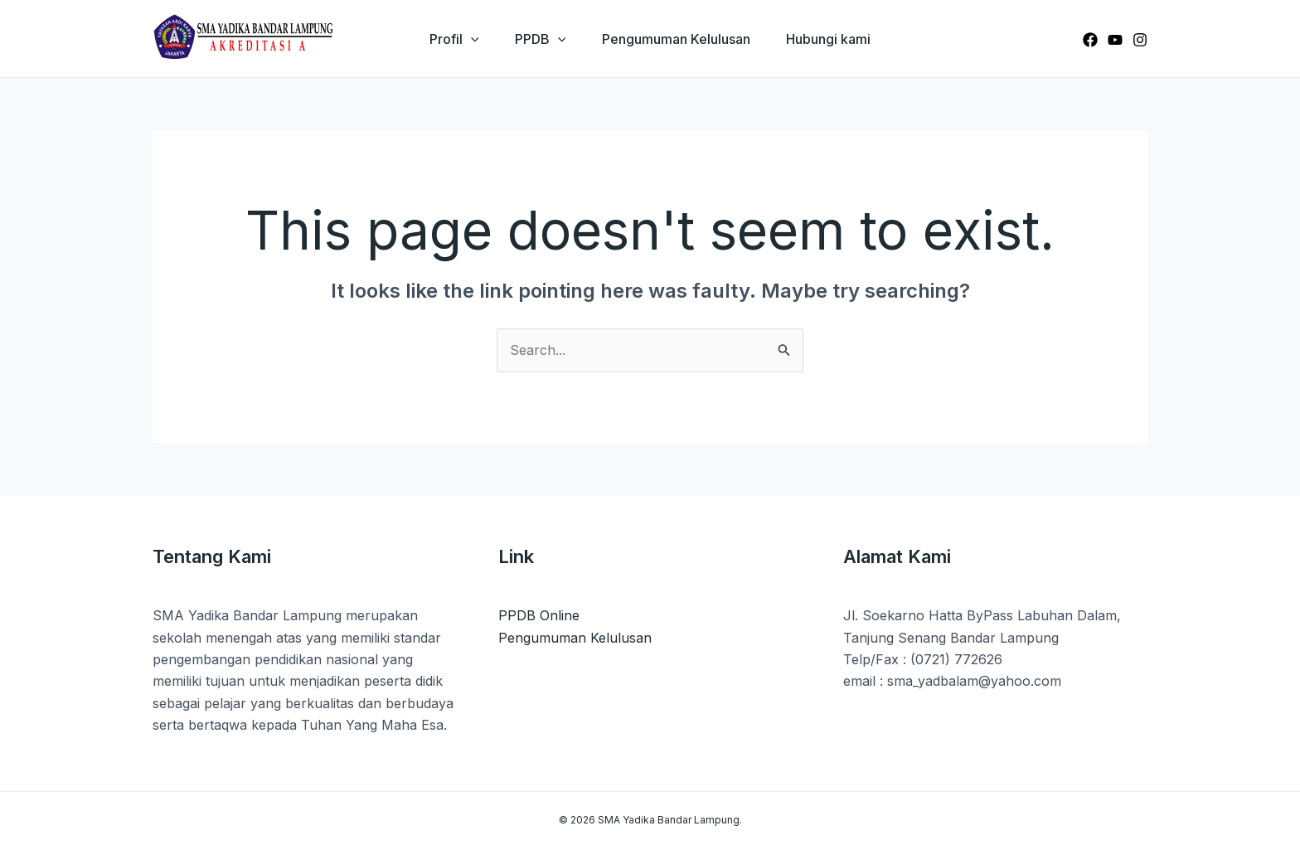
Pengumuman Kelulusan (678, 39)
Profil (448, 39)
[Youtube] (1115, 39)
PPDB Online (539, 615)
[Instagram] (1140, 39)
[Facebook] (1090, 39)
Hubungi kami (834, 39)
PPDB (539, 39)
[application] (465, 39)
